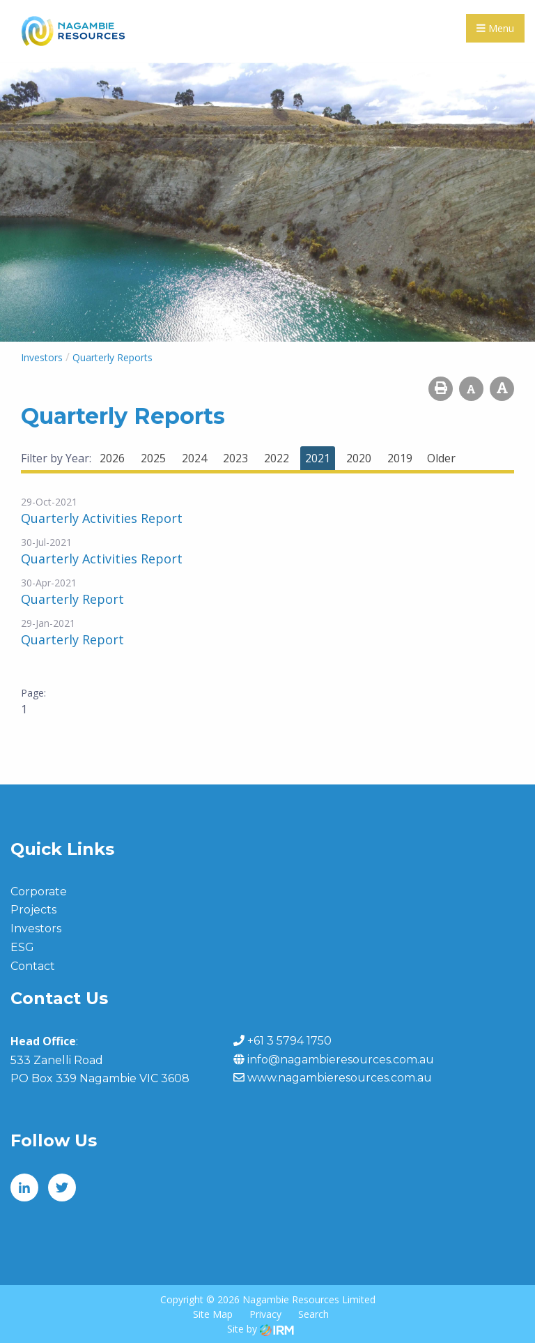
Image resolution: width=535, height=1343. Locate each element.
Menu (495, 28)
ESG (22, 947)
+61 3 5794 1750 (289, 1040)
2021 (317, 458)
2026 (112, 458)
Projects (33, 909)
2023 (235, 458)
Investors (35, 928)
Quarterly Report (72, 599)
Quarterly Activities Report (102, 518)
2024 (194, 458)
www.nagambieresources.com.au (339, 1077)
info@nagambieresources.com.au (340, 1059)
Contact (32, 966)
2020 (358, 458)
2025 (153, 458)
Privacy (265, 1314)
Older (441, 458)
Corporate (38, 891)
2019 (399, 458)
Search (313, 1314)
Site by (260, 1328)
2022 (276, 458)
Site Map (213, 1314)
